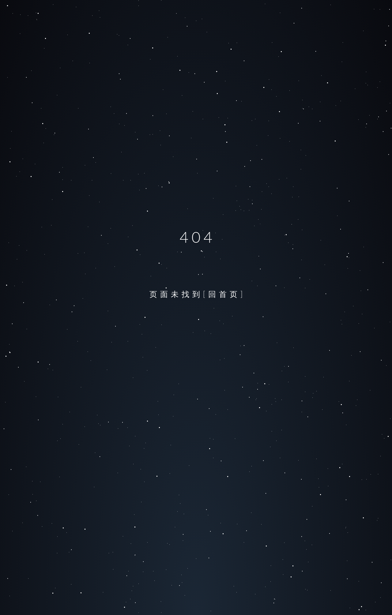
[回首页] (224, 293)
